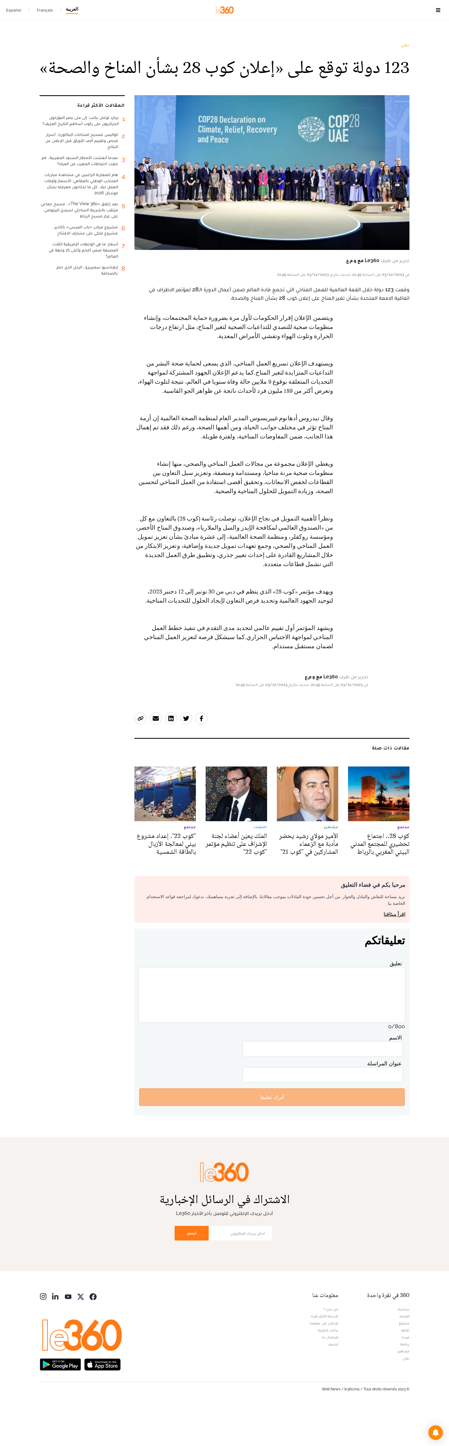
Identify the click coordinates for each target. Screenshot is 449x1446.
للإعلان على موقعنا (324, 1361)
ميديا (405, 1375)
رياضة (404, 1382)
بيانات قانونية (328, 1368)
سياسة (403, 1347)
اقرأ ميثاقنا (394, 953)
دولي (405, 83)
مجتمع (404, 1361)
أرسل (192, 1271)
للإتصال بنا (330, 1375)
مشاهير (403, 1389)
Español (13, 10)
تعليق (396, 1001)
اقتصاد (404, 1354)
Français (45, 10)
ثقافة (405, 1368)
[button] (435, 1432)
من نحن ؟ (331, 1347)
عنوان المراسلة (384, 1101)
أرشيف (333, 1382)
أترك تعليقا (272, 1135)
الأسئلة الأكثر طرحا (324, 1354)
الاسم (395, 1076)
